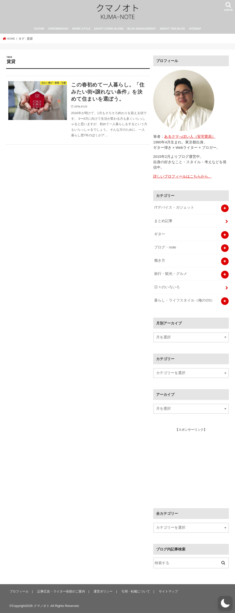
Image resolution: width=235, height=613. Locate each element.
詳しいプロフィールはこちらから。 (182, 179)
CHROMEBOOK (58, 31)
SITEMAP (195, 31)
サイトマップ (166, 591)
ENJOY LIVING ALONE (109, 31)
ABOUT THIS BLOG (172, 31)
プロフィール (18, 591)
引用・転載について (134, 591)
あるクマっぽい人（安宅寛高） (189, 139)
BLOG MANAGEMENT (141, 31)
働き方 (159, 261)
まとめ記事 (163, 223)
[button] (225, 603)
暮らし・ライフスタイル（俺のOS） (184, 300)
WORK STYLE (81, 31)
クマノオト (42, 605)
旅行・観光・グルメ (170, 274)
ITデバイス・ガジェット (174, 210)
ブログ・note (165, 248)
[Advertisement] (189, 464)
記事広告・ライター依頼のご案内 (60, 591)
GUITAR (39, 31)
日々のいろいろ (167, 287)
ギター (159, 235)
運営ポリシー (102, 591)
